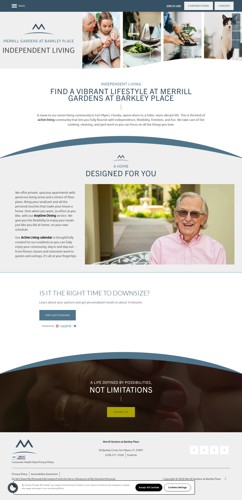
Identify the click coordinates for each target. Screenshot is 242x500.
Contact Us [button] (121, 412)
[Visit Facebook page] (194, 450)
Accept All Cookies (149, 487)
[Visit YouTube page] (214, 450)
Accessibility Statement (44, 474)
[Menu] (18, 6)
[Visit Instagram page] (204, 450)
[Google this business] (224, 450)
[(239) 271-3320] (236, 17)
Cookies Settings (177, 487)
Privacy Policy (19, 474)
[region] (104, 487)
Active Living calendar (36, 237)
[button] (198, 6)
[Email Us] (236, 26)
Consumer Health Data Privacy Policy (33, 462)
